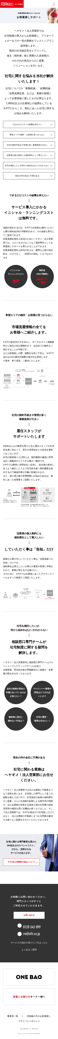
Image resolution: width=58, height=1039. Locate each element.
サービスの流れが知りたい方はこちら (29, 942)
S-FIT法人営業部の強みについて (21, 862)
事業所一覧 (12, 1016)
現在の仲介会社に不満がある (27, 176)
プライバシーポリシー (29, 1021)
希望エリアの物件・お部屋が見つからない (27, 135)
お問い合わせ (29, 915)
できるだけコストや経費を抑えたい (27, 124)
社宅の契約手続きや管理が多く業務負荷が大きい (27, 145)
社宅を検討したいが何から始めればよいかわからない (27, 165)
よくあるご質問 (29, 949)
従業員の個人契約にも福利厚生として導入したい (27, 155)
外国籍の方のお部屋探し (39, 1016)
